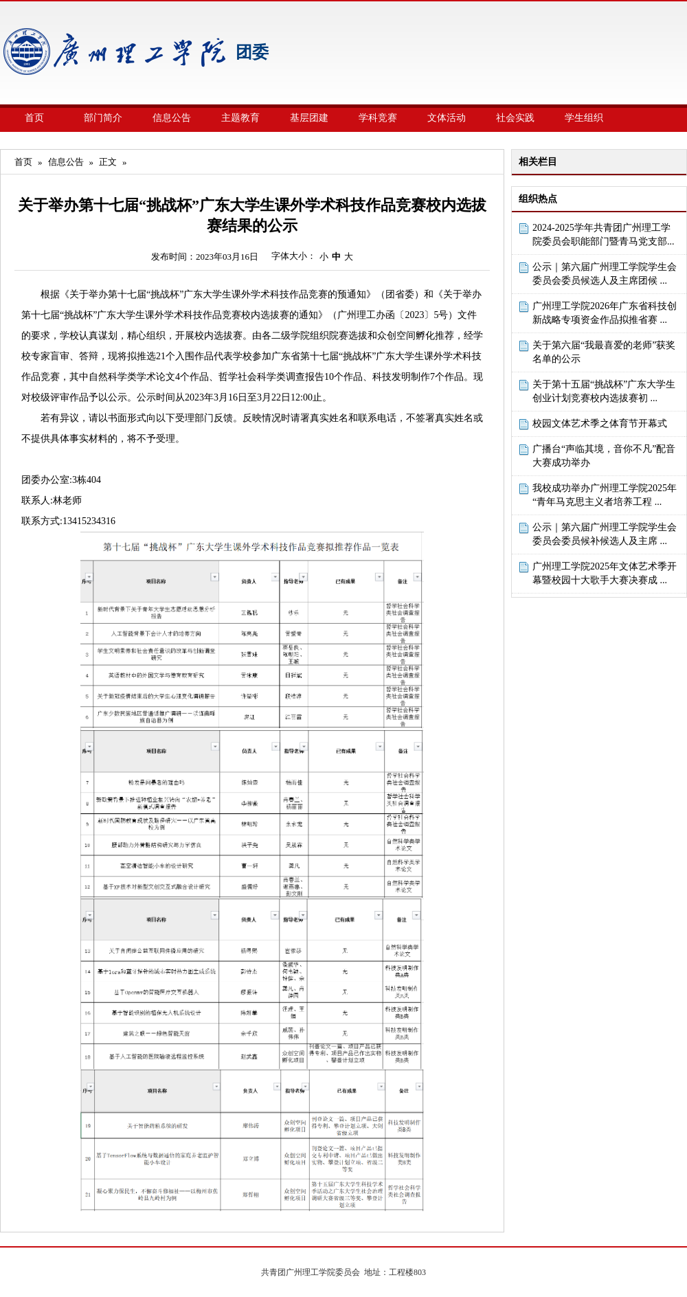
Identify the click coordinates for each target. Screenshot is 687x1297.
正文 (108, 162)
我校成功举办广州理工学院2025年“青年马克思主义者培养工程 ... (604, 495)
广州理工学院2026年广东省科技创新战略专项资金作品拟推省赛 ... (604, 313)
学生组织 (584, 118)
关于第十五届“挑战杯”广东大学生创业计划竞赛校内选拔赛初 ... (603, 391)
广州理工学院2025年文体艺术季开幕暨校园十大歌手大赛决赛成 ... (604, 573)
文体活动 (446, 118)
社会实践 (515, 118)
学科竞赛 (378, 118)
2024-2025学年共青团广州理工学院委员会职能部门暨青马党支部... (603, 235)
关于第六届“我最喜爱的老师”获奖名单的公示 (603, 352)
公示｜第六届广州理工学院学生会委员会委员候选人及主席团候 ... (604, 274)
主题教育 (240, 118)
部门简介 (103, 118)
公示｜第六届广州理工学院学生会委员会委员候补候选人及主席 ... (604, 534)
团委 (252, 52)
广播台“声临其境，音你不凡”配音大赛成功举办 (603, 456)
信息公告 (172, 118)
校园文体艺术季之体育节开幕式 (599, 423)
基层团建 (309, 118)
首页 (34, 118)
